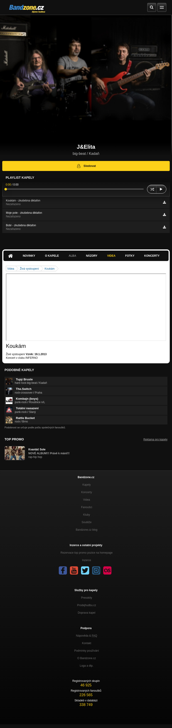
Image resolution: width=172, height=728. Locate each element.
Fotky (130, 255)
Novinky (29, 255)
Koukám (50, 268)
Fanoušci (86, 507)
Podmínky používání (86, 650)
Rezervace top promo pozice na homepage (87, 552)
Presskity (86, 597)
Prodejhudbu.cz (86, 605)
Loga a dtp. (86, 665)
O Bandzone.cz (86, 658)
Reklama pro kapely (155, 439)
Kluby (86, 514)
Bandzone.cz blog (86, 529)
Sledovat (86, 165)
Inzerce (86, 560)
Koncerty (152, 255)
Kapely (86, 484)
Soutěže (86, 522)
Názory (91, 255)
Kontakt (86, 643)
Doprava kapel (86, 612)
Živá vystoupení (29, 268)
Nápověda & (86, 635)
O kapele (52, 255)
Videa (111, 255)
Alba (72, 255)
